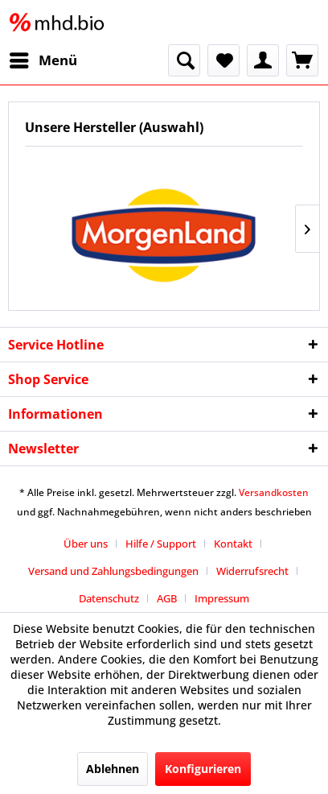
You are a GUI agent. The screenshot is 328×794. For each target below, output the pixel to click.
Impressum (222, 598)
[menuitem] (42, 60)
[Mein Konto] (263, 60)
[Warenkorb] (302, 60)
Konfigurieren (203, 768)
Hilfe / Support (160, 543)
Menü (43, 58)
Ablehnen (112, 768)
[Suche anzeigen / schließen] (184, 60)
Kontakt (233, 543)
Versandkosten (274, 492)
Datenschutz (109, 598)
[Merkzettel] (223, 60)
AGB (167, 598)
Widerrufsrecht (252, 571)
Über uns (86, 543)
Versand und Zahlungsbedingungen (113, 571)
